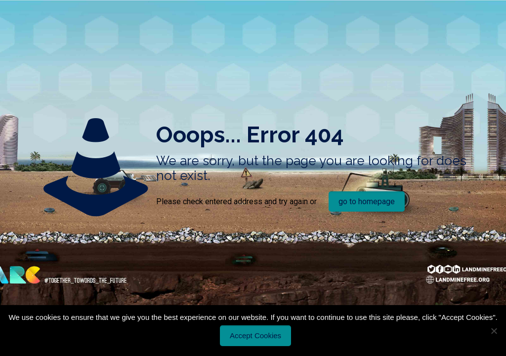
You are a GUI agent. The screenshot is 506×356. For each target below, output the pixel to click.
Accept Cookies (255, 335)
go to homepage (366, 201)
